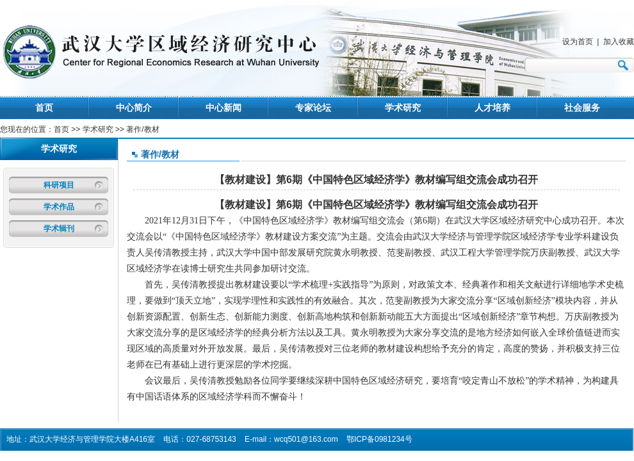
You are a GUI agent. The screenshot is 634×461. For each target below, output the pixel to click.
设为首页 (577, 41)
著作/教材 (160, 154)
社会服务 (582, 107)
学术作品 (59, 206)
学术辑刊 (59, 228)
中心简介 (134, 107)
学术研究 (403, 107)
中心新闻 (223, 107)
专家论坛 (313, 107)
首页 (44, 107)
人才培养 (492, 107)
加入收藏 (618, 41)
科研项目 (59, 185)
